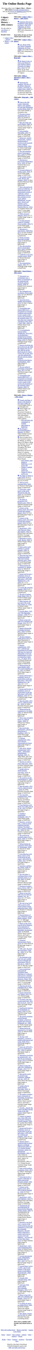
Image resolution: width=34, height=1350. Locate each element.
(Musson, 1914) (23, 214)
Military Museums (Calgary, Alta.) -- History (22, 77)
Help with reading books (8, 1330)
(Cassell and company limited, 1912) (25, 510)
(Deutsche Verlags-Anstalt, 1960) (25, 1208)
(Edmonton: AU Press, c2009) (25, 25)
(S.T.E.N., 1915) (25, 1001)
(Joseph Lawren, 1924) (25, 255)
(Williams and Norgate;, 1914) (25, 1296)
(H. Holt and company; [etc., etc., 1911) (24, 895)
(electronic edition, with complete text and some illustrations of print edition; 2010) (25, 106)
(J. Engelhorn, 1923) (25, 730)
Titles (29, 1335)
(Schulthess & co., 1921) (25, 668)
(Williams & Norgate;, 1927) (25, 1067)
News (9, 1339)
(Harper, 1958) (25, 280)
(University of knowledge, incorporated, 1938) (25, 928)
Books (4, 1339)
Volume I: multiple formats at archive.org (26, 468)
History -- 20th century (9, 42)
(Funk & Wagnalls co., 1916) (25, 1189)
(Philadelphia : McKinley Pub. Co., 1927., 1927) (25, 1258)
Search (9, 1335)
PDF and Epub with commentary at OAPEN (27, 422)
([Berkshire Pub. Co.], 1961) (24, 115)
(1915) (24, 637)
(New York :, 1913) (25, 1231)
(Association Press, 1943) (24, 247)
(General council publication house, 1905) (25, 905)
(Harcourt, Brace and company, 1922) (24, 529)
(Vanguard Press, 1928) (24, 795)
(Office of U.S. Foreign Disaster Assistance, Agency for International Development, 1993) (25, 1147)
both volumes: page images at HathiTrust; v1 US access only (27, 463)
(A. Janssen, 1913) (24, 567)
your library (4, 30)
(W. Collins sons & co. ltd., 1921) (25, 806)
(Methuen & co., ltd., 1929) (25, 578)
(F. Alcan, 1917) (25, 652)
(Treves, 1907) (24, 887)
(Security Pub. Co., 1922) (25, 197)
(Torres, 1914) (24, 941)
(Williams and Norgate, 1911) (25, 621)
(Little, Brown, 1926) (24, 539)
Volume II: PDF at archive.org (26, 473)
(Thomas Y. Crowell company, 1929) (25, 1119)
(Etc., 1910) (25, 1048)
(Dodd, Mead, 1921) (24, 595)
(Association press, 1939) (24, 153)
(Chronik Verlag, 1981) (24, 1278)
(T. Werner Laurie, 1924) (25, 170)
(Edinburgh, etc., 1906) (25, 1020)
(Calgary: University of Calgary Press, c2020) (24, 86)
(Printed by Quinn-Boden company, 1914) (25, 916)
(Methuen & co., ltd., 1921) (25, 680)
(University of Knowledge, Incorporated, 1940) (25, 1097)
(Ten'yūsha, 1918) (23, 1087)
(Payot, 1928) (25, 1304)
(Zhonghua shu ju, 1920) (25, 986)
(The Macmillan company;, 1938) (25, 613)
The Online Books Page (17, 3)
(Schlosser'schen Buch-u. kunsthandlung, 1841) (25, 353)
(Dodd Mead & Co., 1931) (25, 161)
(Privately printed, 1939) (25, 1179)
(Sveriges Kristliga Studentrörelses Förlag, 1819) (25, 335)
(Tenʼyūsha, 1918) (23, 770)
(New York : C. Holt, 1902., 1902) (25, 315)
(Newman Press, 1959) (24, 483)
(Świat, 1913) (25, 974)
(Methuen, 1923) (24, 1198)
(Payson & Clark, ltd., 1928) (24, 492)
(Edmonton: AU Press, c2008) (24, 47)
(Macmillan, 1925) (23, 132)
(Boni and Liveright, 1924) (23, 239)
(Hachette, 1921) (24, 751)
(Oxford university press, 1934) (25, 558)
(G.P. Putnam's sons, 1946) (24, 501)
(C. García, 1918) (25, 1009)
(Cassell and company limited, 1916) (25, 520)
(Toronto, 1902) (25, 381)
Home (3, 1335)
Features (14, 1339)
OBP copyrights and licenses (16, 1347)
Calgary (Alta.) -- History (9, 38)
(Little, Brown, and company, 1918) (25, 178)
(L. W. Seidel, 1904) (25, 711)
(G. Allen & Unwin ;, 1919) (25, 788)
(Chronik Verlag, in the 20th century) (25, 1110)
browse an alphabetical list (18, 11)
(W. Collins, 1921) (25, 857)
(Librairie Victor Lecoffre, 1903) (24, 222)
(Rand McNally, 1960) (25, 1269)
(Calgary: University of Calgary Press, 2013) (25, 64)
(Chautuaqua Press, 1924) (25, 1247)
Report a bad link (22, 1330)
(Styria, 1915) (25, 1058)
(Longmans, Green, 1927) (25, 1169)
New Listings (16, 1335)
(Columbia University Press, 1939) (24, 630)
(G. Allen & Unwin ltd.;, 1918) (25, 702)
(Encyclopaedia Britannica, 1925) (23, 1287)
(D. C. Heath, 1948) (25, 837)
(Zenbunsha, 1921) (23, 815)
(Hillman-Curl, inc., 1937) (24, 1076)
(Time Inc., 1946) (25, 950)
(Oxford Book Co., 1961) (25, 778)
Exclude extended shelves (21, 10)
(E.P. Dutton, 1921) (24, 993)
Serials (20, 1336)
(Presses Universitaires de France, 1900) (25, 741)
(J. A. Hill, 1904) (25, 877)
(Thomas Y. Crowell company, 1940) (24, 548)
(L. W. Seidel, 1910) (25, 1029)
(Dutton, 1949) (24, 123)
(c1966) (25, 401)
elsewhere (4, 31)
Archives (21, 1339)
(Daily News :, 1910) (25, 1040)
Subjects (14, 1336)
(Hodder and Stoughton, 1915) (25, 301)
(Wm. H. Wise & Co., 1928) (24, 960)
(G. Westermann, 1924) (25, 845)
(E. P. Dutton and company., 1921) (25, 1132)
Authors (24, 1335)
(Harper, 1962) (24, 263)
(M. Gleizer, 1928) (25, 866)
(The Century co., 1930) (25, 602)
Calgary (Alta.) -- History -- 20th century (23, 17)
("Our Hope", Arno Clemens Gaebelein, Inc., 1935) (25, 826)
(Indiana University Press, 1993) (25, 142)
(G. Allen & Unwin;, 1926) (25, 719)
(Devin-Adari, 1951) (25, 293)
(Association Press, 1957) (25, 368)
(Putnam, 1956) (25, 588)
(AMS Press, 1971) (25, 230)
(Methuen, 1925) (25, 692)
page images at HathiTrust (25, 426)
